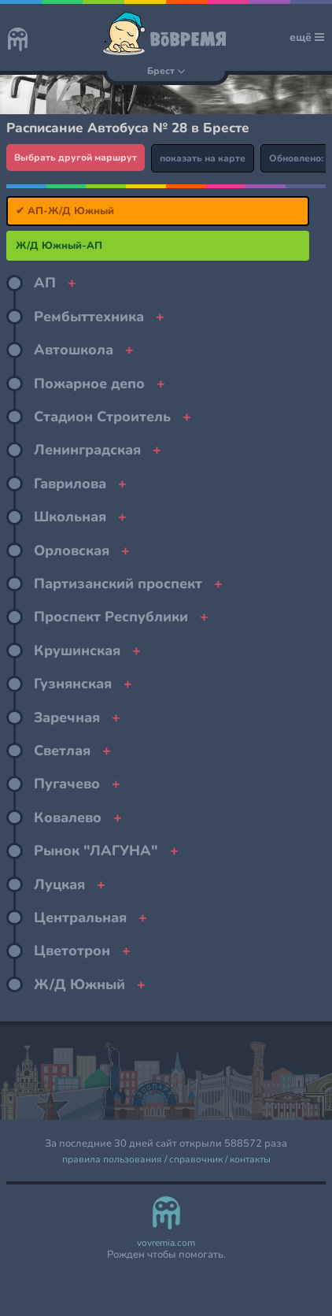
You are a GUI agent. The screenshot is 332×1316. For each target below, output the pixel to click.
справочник (196, 1160)
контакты (250, 1160)
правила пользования (112, 1160)
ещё (307, 37)
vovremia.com (166, 1243)
